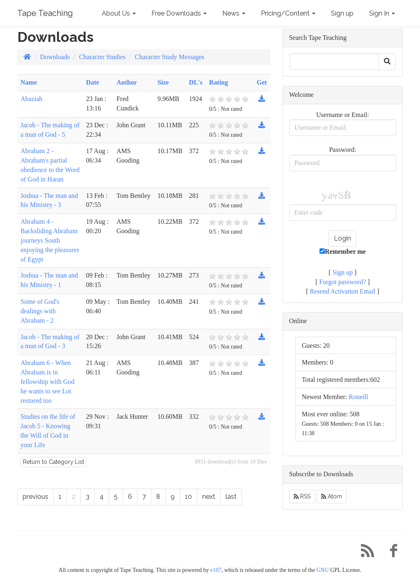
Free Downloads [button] (179, 13)
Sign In (382, 13)
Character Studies (102, 56)
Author (126, 82)
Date (92, 82)
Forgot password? (342, 281)
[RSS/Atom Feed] (364, 552)
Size (163, 82)
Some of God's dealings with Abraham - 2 (40, 311)
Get (262, 82)
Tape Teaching (45, 13)
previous (35, 496)
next (208, 496)
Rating (218, 82)
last (231, 496)
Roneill (358, 396)
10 (188, 496)
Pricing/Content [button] (288, 13)
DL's (196, 82)
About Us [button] (119, 13)
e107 (215, 570)
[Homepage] (27, 56)
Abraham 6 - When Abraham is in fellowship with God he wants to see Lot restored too (48, 381)
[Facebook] (390, 552)
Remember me (343, 251)
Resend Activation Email (342, 291)
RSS (302, 496)
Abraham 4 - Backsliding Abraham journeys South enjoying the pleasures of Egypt (50, 240)
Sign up (342, 13)
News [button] (233, 13)
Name (29, 82)
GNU (323, 570)
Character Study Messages (170, 56)
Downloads (55, 56)
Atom (331, 496)
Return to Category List (53, 462)
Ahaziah (31, 98)
